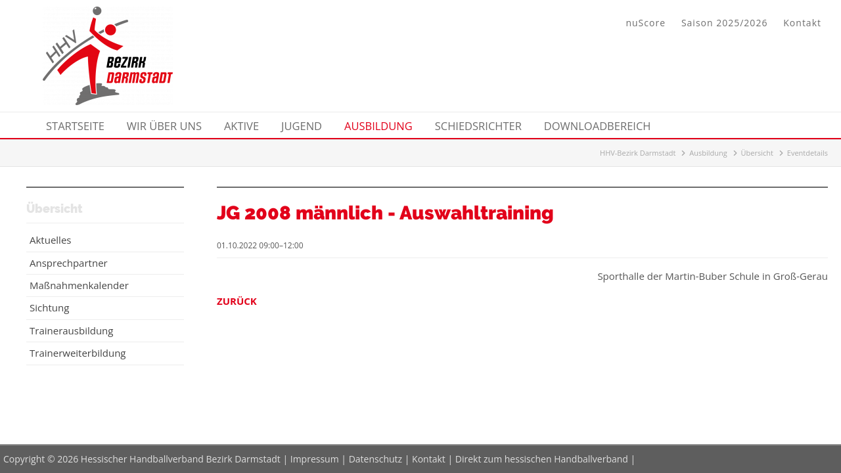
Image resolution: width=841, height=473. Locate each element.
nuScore (645, 22)
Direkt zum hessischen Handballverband (541, 459)
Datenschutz (375, 459)
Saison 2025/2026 (724, 22)
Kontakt (802, 22)
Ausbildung (708, 153)
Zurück (237, 300)
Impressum (314, 459)
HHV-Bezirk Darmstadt (637, 153)
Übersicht (757, 153)
